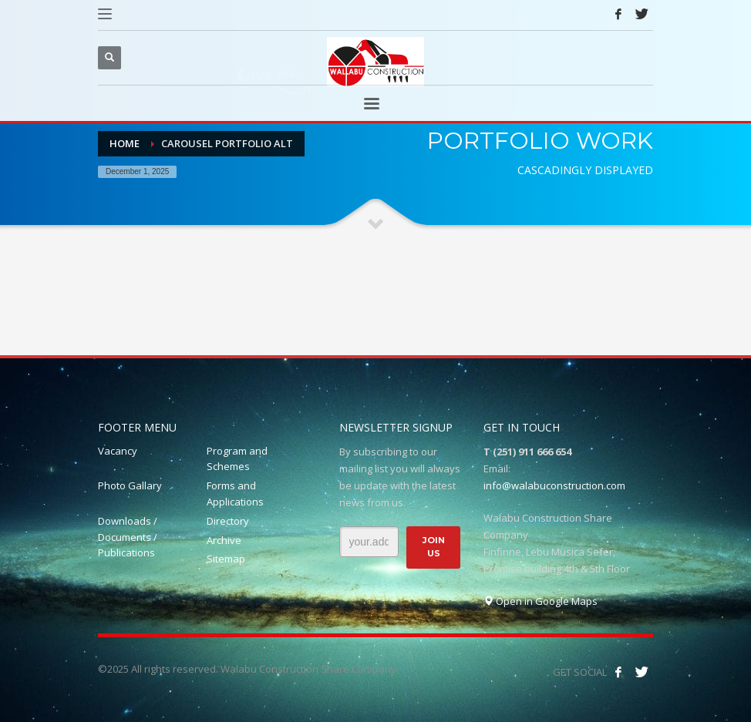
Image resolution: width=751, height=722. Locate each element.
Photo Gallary (130, 485)
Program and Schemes (237, 459)
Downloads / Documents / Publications (127, 537)
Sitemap (226, 559)
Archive (224, 540)
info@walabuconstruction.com (554, 485)
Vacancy (117, 451)
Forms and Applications (235, 494)
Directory (228, 521)
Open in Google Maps (540, 601)
